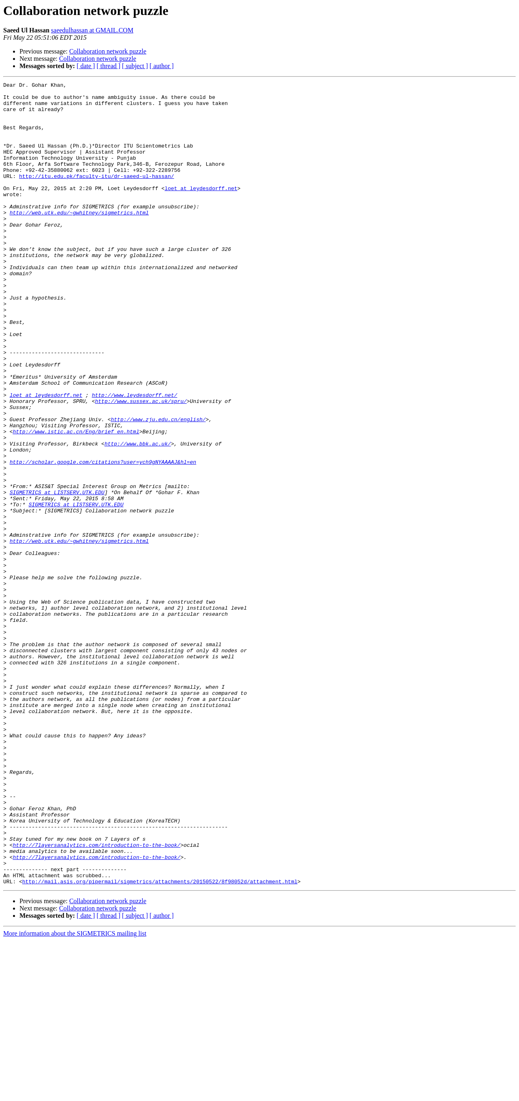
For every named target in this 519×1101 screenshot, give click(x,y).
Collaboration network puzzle (107, 51)
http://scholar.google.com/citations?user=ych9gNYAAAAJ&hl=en (103, 538)
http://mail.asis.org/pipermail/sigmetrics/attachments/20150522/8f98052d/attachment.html (160, 1041)
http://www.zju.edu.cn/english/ (158, 487)
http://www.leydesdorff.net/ (134, 458)
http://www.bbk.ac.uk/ (138, 516)
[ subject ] (135, 65)
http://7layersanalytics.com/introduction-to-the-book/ (96, 998)
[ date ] (86, 65)
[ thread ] (108, 65)
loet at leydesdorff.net (201, 210)
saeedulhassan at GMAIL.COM (92, 30)
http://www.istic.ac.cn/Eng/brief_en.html (76, 502)
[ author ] (162, 65)
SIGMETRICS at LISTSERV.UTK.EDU (57, 574)
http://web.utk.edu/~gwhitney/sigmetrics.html (79, 239)
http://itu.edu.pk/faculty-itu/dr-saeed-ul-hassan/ (96, 195)
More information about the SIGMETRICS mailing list (74, 1093)
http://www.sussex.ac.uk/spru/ (141, 465)
